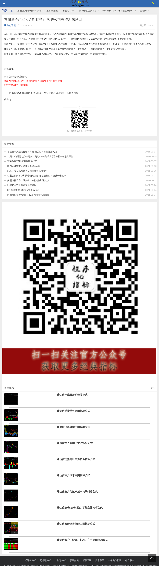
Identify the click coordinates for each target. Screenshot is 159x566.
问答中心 (7, 10)
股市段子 (99, 560)
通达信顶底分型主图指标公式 (73, 426)
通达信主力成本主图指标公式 (73, 475)
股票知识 (74, 560)
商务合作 (143, 11)
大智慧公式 (60, 560)
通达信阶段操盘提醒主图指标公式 (76, 523)
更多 (153, 388)
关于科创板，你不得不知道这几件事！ (117, 11)
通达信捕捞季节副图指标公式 (73, 410)
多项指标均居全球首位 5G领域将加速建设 (28, 180)
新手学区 (87, 560)
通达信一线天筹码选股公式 (72, 394)
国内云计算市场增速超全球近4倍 (23, 166)
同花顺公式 (45, 560)
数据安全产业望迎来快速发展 (21, 185)
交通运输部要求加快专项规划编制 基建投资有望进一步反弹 (36, 175)
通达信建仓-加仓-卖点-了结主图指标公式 (80, 507)
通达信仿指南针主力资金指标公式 (76, 459)
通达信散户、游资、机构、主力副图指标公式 (82, 539)
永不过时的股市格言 (88, 11)
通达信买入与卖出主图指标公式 (75, 443)
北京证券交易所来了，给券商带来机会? (27, 171)
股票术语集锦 (52, 11)
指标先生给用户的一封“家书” (29, 11)
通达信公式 (30, 560)
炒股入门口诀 (68, 11)
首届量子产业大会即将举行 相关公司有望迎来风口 (32, 151)
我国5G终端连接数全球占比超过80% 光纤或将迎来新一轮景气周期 (41, 93)
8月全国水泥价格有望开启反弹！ (23, 190)
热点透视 (10, 25)
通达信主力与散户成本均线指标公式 (77, 491)
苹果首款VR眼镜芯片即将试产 (22, 161)
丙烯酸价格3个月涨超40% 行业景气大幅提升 (29, 195)
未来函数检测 (114, 560)
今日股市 (129, 560)
